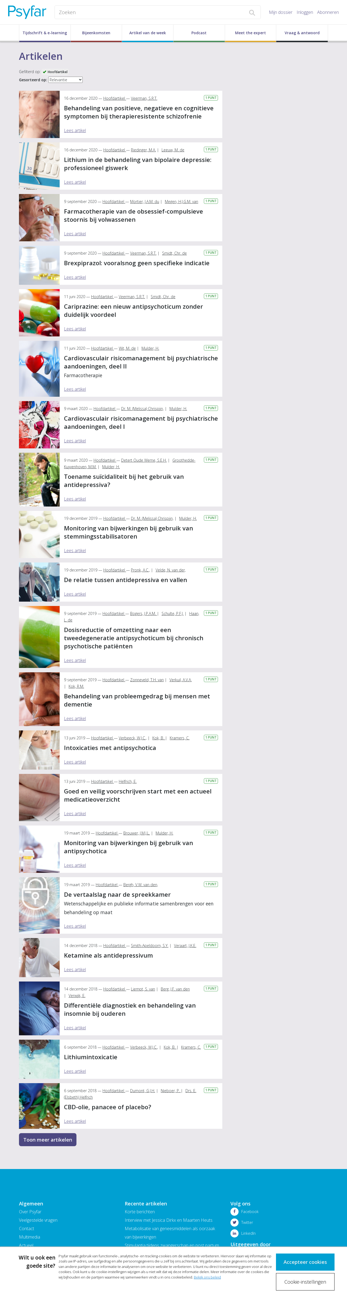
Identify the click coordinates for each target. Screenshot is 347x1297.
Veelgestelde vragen (38, 1220)
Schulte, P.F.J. (173, 613)
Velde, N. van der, (171, 570)
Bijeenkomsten (96, 32)
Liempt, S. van (143, 989)
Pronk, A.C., (140, 570)
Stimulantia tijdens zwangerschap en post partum (172, 1245)
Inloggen (305, 12)
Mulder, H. (150, 348)
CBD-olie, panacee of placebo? (107, 1107)
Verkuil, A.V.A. (180, 679)
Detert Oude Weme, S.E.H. (144, 460)
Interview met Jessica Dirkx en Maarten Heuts (169, 1220)
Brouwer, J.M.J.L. (136, 833)
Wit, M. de (127, 348)
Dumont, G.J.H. (142, 1090)
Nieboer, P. (171, 1090)
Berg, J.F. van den (175, 989)
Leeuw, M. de (173, 149)
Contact (26, 1229)
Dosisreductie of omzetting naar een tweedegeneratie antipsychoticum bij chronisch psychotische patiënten (133, 638)
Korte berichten (140, 1212)
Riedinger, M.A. (143, 149)
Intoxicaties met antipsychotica (110, 747)
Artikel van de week (147, 32)
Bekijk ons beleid (207, 1277)
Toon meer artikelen (47, 1139)
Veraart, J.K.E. (185, 945)
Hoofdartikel (114, 98)
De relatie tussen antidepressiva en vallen (125, 580)
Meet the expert (250, 32)
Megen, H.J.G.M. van (181, 201)
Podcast (199, 32)
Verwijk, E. (77, 995)
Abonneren (328, 12)
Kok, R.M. (76, 686)
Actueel (26, 1245)
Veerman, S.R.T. (144, 98)
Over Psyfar (30, 1212)
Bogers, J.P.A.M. (143, 613)
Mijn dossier (281, 12)
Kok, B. (158, 737)
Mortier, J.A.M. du (144, 201)
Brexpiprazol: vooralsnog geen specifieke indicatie (137, 263)
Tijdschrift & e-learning (45, 32)
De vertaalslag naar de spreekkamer (139, 902)
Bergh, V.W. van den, (140, 884)
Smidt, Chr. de (174, 253)
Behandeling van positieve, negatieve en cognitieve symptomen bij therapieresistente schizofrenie (139, 112)
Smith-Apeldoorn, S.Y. (149, 945)
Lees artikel (75, 130)
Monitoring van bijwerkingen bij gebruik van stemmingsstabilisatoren (128, 532)
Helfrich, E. (128, 781)
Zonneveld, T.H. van (147, 679)
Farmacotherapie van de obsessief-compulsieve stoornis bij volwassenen (133, 215)
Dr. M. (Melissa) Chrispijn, (142, 408)
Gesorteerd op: (33, 79)
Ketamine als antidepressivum (108, 955)
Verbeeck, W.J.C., (133, 737)
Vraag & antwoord (302, 32)
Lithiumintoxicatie (90, 1057)
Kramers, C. (179, 737)
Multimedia (29, 1237)
